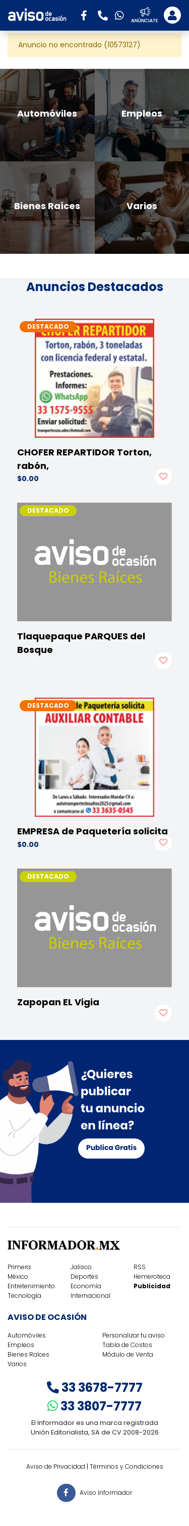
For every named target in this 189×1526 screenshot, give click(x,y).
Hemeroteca (152, 1276)
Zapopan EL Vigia (58, 1002)
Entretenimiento (31, 1286)
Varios (17, 1364)
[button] (87, 14)
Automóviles (27, 1335)
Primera (19, 1267)
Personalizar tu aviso (133, 1335)
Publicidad (152, 1286)
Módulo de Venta (127, 1354)
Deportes (84, 1276)
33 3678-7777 (95, 1387)
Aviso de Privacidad (55, 1466)
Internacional (90, 1295)
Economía (86, 1286)
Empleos (21, 1345)
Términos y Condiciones (126, 1466)
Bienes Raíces (28, 1354)
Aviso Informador (106, 1492)
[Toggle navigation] (172, 15)
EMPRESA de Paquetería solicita (92, 831)
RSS (140, 1267)
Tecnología (24, 1295)
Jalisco (81, 1267)
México (18, 1276)
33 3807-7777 (94, 1406)
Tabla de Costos (127, 1345)
